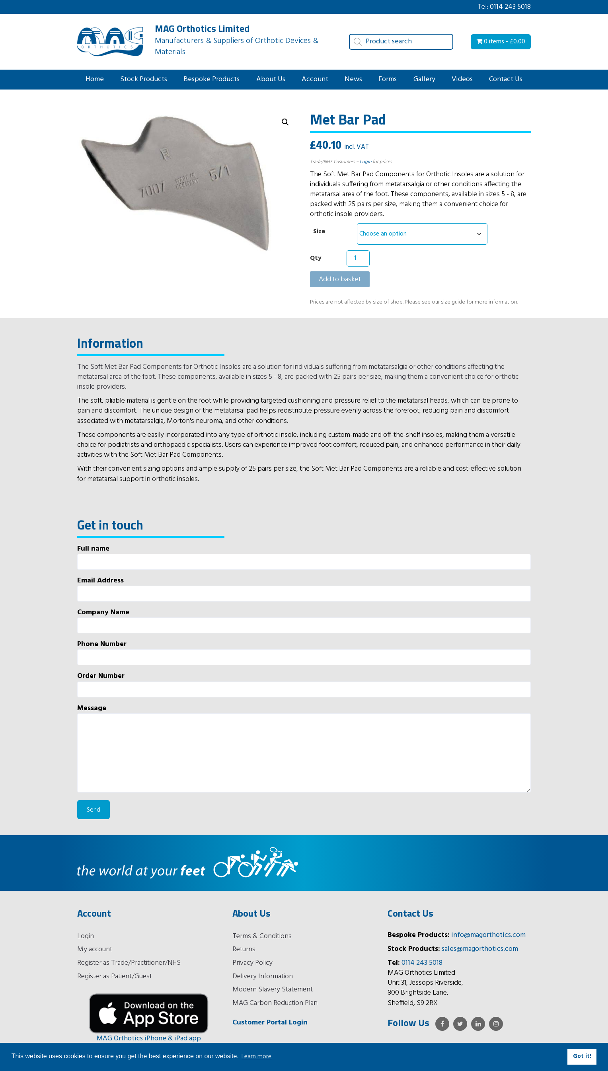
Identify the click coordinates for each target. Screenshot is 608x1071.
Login (365, 162)
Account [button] (315, 79)
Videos (462, 79)
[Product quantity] (358, 258)
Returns (243, 949)
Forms (387, 79)
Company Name (304, 620)
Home (95, 79)
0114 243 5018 (510, 7)
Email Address (304, 589)
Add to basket (340, 279)
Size (319, 231)
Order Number (304, 684)
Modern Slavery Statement (272, 989)
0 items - (500, 42)
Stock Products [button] (143, 79)
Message (304, 748)
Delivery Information (262, 976)
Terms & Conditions (262, 936)
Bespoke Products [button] (211, 79)
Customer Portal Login (270, 1022)
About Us (270, 79)
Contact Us (505, 79)
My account (94, 949)
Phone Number (304, 652)
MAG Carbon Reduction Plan (275, 1003)
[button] (285, 122)
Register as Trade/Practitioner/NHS (129, 963)
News (353, 79)
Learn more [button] (256, 1057)
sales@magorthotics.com (480, 949)
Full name (304, 557)
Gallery (424, 79)
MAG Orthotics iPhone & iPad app (149, 1038)
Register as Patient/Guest (114, 976)
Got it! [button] (582, 1056)
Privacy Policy (252, 963)
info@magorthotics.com (488, 935)
